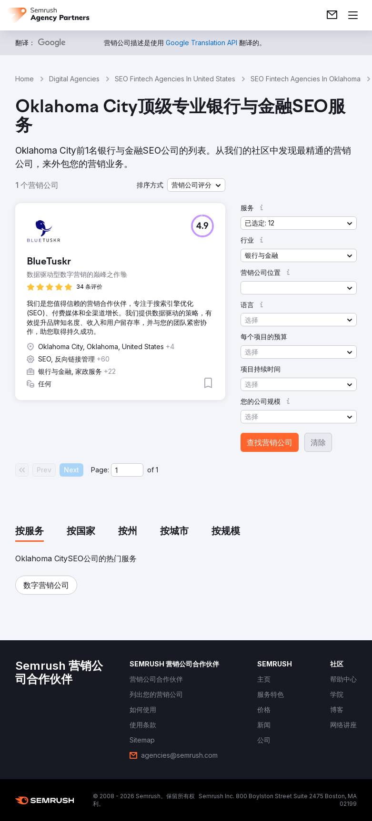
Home (24, 79)
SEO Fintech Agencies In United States (175, 79)
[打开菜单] (353, 15)
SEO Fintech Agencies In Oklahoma (306, 79)
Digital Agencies (74, 79)
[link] (332, 15)
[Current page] (127, 470)
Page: (100, 470)
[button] (196, 185)
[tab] (29, 531)
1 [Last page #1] (157, 470)
